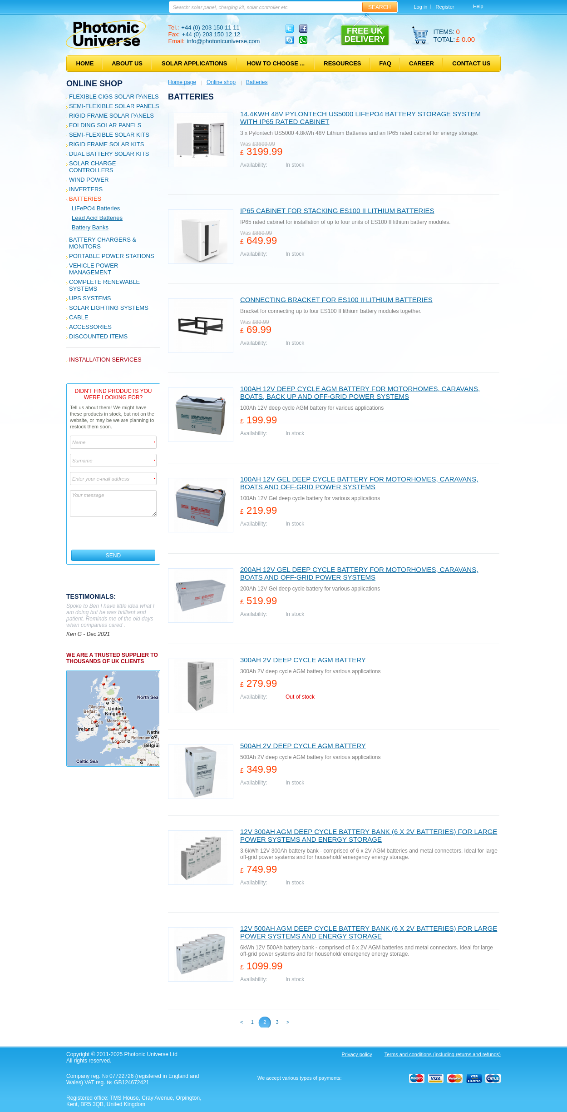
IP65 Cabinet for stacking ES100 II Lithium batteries (337, 210)
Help (478, 6)
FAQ (385, 63)
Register (444, 7)
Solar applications (194, 63)
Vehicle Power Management (93, 269)
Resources (342, 63)
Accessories (90, 326)
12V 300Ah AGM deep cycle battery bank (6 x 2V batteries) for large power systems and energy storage (368, 835)
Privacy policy (357, 1054)
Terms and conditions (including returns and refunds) (443, 1054)
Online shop (94, 83)
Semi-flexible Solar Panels (114, 106)
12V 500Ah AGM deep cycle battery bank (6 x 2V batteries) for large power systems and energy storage (368, 932)
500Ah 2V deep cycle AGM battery (303, 746)
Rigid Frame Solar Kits (106, 144)
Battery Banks (90, 227)
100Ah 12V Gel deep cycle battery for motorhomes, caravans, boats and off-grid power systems (359, 483)
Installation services (105, 359)
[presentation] (114, 533)
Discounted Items (98, 336)
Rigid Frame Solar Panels (111, 115)
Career (421, 63)
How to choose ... (276, 63)
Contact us (471, 63)
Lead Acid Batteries (97, 217)
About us (127, 63)
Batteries (85, 198)
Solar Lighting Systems (108, 307)
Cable (79, 317)
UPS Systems (90, 298)
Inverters (86, 189)
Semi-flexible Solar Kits (109, 134)
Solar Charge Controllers (92, 167)
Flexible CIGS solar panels (114, 96)
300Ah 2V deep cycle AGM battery (303, 660)
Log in (421, 7)
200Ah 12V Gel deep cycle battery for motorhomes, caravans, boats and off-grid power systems (359, 573)
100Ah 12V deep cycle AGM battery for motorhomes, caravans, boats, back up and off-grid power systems (360, 392)
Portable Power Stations (111, 256)
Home (85, 63)
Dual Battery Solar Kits (109, 153)
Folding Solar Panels (105, 125)
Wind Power (88, 179)
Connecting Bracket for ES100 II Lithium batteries (336, 299)
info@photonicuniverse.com (223, 41)
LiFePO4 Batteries (96, 208)
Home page (182, 82)
